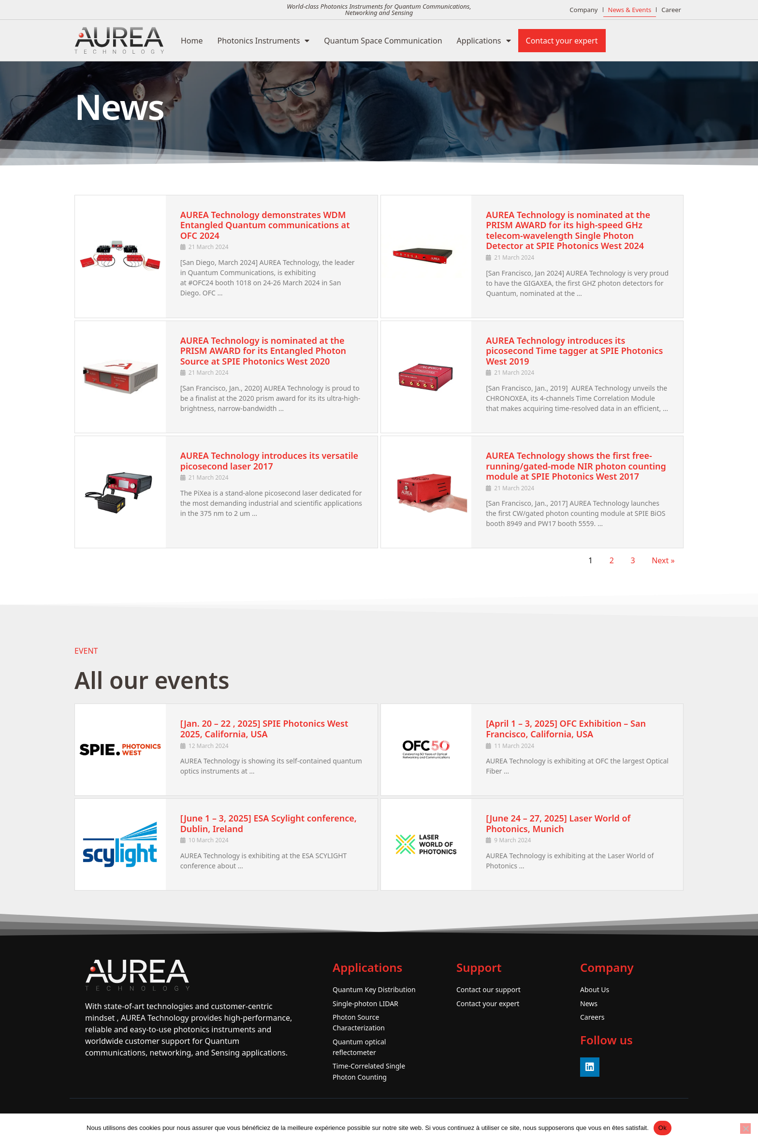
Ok (662, 1127)
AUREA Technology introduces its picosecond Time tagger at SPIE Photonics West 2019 (574, 351)
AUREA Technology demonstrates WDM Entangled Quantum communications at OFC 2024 (265, 225)
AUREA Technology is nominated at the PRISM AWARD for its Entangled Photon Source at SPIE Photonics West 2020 (263, 351)
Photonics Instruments (264, 40)
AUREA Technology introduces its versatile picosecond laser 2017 (269, 461)
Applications (484, 40)
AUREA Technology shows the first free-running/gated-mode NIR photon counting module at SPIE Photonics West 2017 (576, 466)
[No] (745, 1128)
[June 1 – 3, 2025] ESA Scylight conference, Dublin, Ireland (268, 823)
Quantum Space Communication (383, 40)
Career (671, 9)
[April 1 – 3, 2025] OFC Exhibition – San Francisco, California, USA (566, 729)
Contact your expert (562, 40)
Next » (663, 560)
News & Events (630, 9)
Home (192, 40)
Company (583, 9)
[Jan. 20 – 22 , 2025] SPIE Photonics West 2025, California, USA (264, 729)
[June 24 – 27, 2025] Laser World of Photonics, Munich (558, 823)
